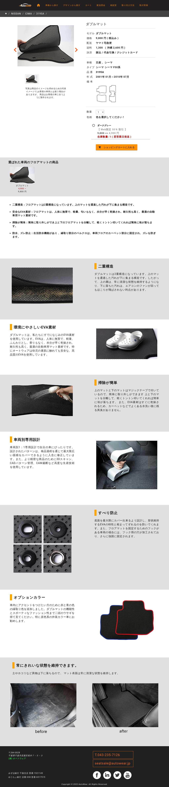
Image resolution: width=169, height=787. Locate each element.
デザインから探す (71, 5)
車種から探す (51, 5)
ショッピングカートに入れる (117, 147)
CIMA (28, 13)
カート (88, 5)
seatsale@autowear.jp (112, 763)
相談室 (113, 5)
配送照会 (101, 5)
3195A (40, 13)
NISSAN (16, 13)
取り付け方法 (128, 5)
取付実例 (143, 5)
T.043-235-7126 (107, 755)
